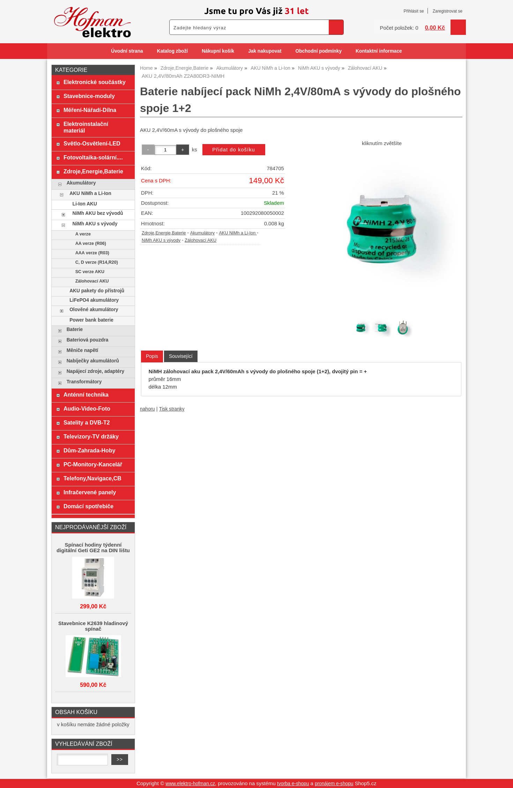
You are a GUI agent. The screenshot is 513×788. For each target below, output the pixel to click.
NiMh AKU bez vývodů (98, 213)
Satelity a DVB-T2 (87, 422)
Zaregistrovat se (447, 11)
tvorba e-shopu (293, 783)
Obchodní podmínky (318, 51)
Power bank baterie (91, 320)
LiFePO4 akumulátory (94, 300)
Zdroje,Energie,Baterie (164, 233)
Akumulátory (202, 233)
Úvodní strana (127, 51)
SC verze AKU (89, 271)
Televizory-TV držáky (91, 436)
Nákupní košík (218, 51)
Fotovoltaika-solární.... (93, 157)
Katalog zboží (172, 51)
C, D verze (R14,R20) (96, 262)
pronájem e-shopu (334, 783)
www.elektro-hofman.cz (190, 783)
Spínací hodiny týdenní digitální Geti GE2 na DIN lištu (93, 547)
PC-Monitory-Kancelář (93, 464)
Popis (152, 356)
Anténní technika (86, 394)
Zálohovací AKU (200, 240)
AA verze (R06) (90, 243)
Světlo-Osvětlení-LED (92, 143)
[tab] (152, 356)
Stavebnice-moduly (89, 96)
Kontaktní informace (379, 51)
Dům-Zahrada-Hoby (90, 450)
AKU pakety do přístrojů (96, 290)
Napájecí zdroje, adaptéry (95, 371)
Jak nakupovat (264, 51)
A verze (83, 234)
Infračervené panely (90, 492)
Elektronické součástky (95, 82)
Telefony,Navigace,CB (92, 478)
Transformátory (84, 381)
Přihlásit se (413, 11)
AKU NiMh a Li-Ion (237, 233)
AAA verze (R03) (92, 252)
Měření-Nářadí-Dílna (90, 110)
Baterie (75, 329)
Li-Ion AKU (85, 204)
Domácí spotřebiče (88, 506)
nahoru (147, 409)
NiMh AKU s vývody (161, 240)
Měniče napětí (82, 350)
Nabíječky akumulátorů (93, 360)
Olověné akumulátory (93, 309)
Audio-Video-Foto (87, 408)
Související (181, 356)
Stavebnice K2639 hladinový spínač (93, 626)
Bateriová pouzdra (88, 340)
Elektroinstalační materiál (86, 127)
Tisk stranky (172, 409)
